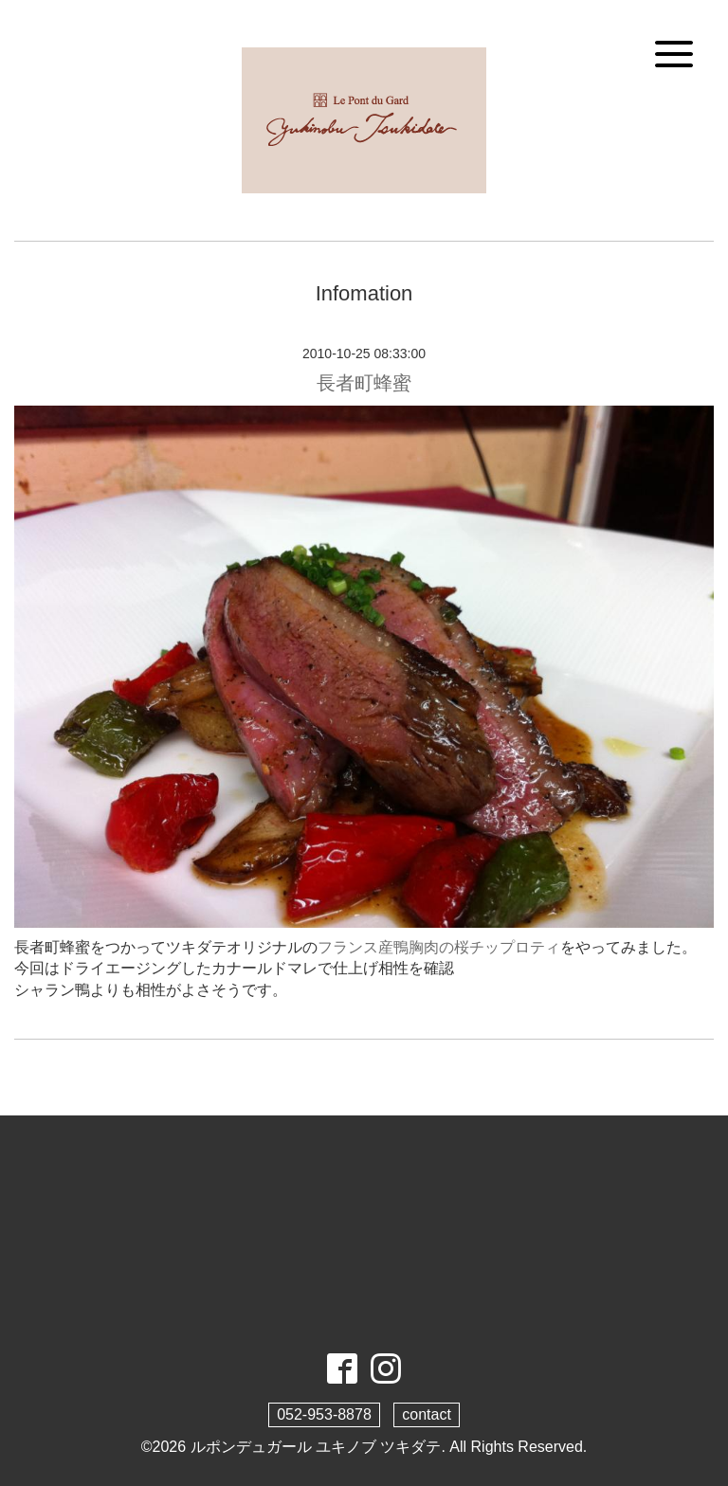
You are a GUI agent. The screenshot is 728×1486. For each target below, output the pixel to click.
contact (426, 1414)
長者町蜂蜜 (364, 382)
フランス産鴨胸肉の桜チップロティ (439, 947)
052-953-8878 (324, 1414)
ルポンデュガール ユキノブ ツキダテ (316, 1447)
